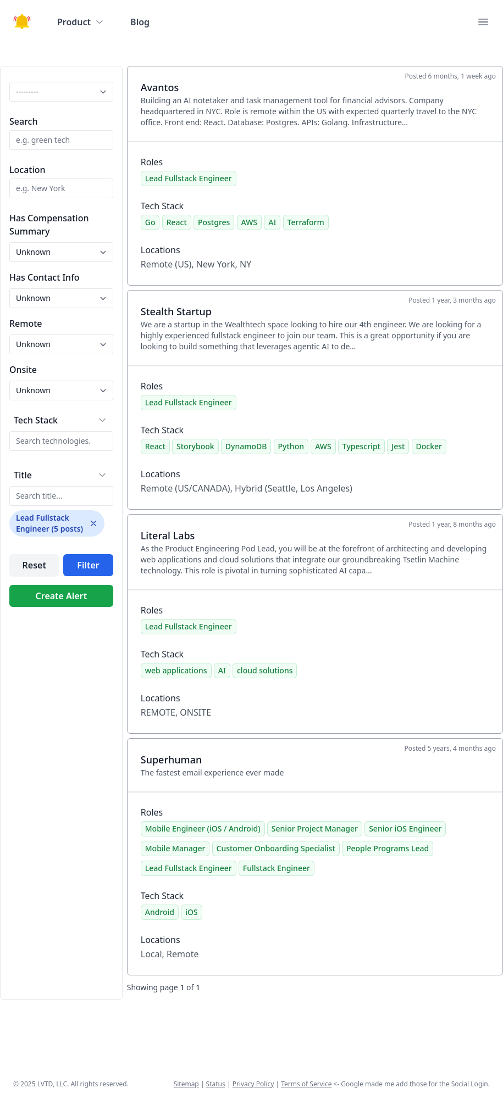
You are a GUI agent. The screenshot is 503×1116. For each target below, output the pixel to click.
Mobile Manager (175, 848)
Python (291, 446)
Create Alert (61, 596)
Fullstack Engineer (276, 868)
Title (23, 475)
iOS (191, 912)
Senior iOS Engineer (405, 828)
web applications (176, 670)
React (177, 222)
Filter (88, 565)
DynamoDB (246, 446)
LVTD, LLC (52, 1084)
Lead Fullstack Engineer (188, 178)
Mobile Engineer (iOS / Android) (203, 828)
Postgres (214, 222)
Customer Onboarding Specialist (276, 848)
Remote (25, 323)
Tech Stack (36, 420)
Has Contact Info (44, 277)
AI (272, 222)
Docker (429, 446)
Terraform (306, 222)
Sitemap (186, 1084)
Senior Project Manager (315, 828)
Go (150, 222)
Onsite (23, 370)
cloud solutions (265, 670)
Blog (140, 22)
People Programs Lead (387, 848)
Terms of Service (306, 1084)
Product (80, 22)
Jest (398, 446)
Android (159, 912)
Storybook (195, 446)
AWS (249, 222)
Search (23, 121)
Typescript (361, 446)
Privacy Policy (253, 1084)
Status (215, 1084)
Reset (34, 565)
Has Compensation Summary (49, 224)
